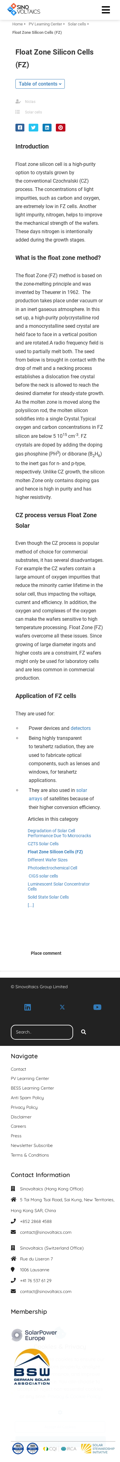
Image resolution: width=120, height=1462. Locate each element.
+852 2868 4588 (36, 1221)
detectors (81, 728)
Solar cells (33, 112)
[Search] (83, 1032)
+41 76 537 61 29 (36, 1280)
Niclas (30, 102)
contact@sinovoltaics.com (46, 1232)
